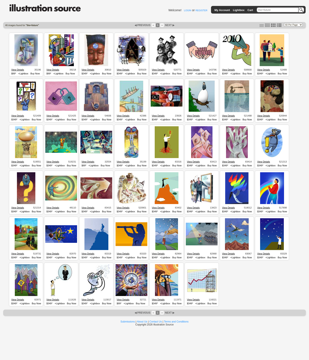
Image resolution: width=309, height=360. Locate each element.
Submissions (127, 321)
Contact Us (155, 321)
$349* (84, 73)
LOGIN (187, 10)
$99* (13, 73)
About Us (142, 321)
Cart (250, 10)
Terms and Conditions (176, 321)
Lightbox (238, 10)
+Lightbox (23, 73)
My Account (222, 10)
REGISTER (201, 10)
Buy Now (35, 73)
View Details (17, 69)
